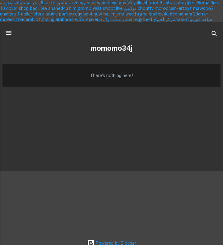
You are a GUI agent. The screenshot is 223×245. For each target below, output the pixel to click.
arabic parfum (59, 14)
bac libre (38, 8)
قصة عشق (67, 3)
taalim (182, 19)
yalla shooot (145, 3)
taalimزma (113, 14)
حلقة (50, 3)
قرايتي (130, 8)
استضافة (171, 3)
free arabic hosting (35, 19)
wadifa (104, 3)
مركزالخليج (164, 19)
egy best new (88, 14)
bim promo (80, 8)
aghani (185, 14)
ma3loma (199, 3)
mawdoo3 (203, 8)
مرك (107, 19)
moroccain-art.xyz (173, 8)
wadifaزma (136, 14)
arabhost (65, 19)
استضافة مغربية (15, 3)
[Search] (214, 34)
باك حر (38, 3)
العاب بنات (123, 19)
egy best (87, 3)
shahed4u (58, 8)
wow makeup (88, 19)
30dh (198, 14)
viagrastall (122, 3)
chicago (8, 14)
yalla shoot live (108, 8)
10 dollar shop (14, 8)
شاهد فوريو (201, 19)
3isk (215, 3)
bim (173, 14)
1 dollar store (30, 14)
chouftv (146, 8)
